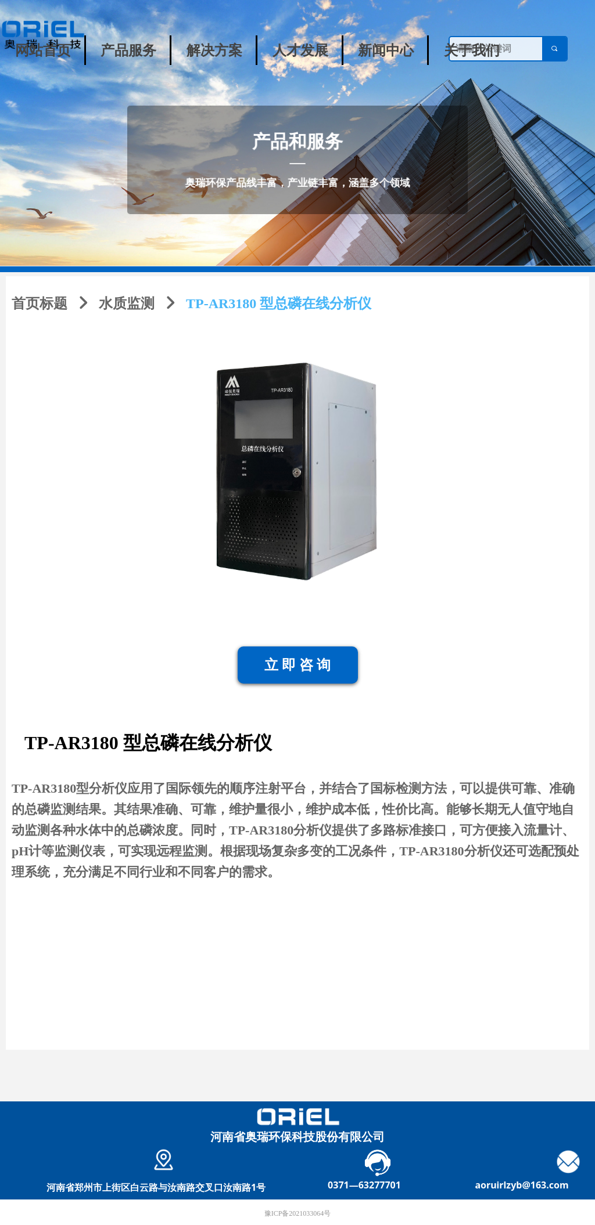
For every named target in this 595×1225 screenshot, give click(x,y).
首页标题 (39, 303)
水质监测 (127, 303)
